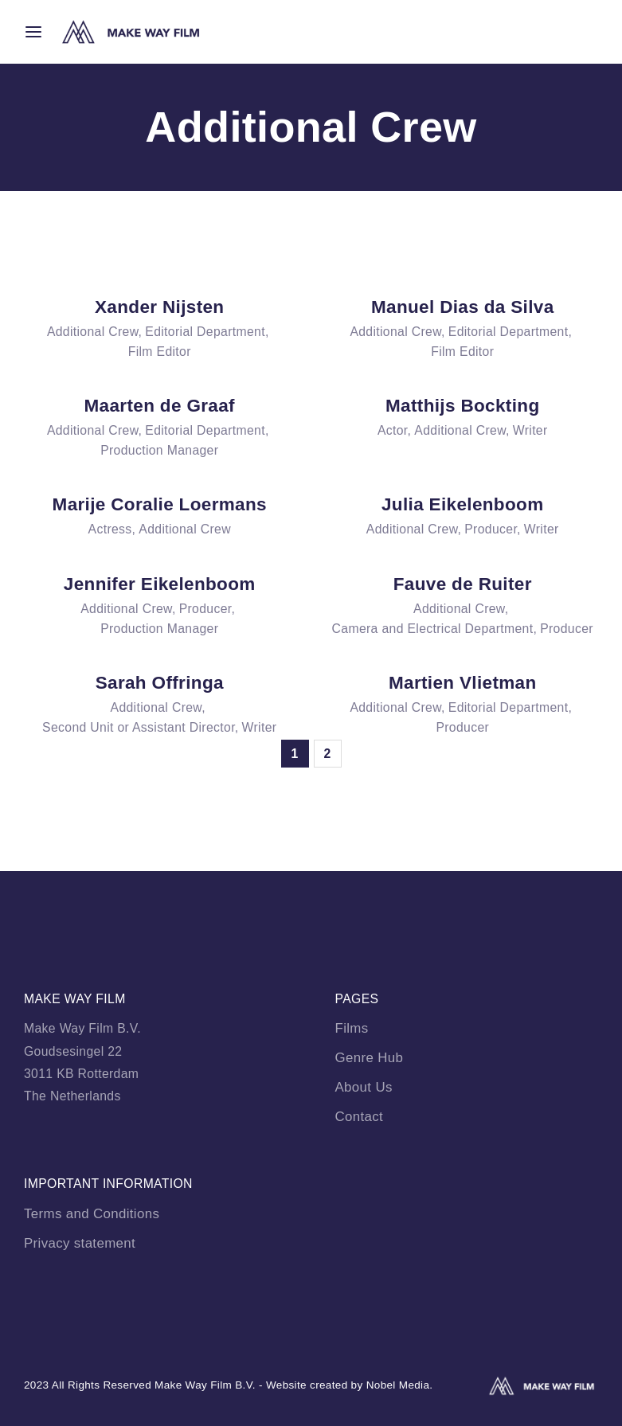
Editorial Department (205, 331)
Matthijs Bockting (462, 406)
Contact (359, 1116)
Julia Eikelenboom (462, 504)
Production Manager (159, 450)
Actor (393, 430)
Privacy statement (79, 1243)
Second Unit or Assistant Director (138, 727)
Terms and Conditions (91, 1213)
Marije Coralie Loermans (160, 504)
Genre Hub (369, 1057)
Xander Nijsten (159, 307)
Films (352, 1028)
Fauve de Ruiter (462, 584)
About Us (364, 1087)
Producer (490, 529)
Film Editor (159, 351)
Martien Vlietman (463, 683)
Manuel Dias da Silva (462, 307)
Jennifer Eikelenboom (160, 584)
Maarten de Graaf (159, 406)
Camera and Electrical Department (433, 628)
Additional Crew (93, 331)
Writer (530, 430)
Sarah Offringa (160, 683)
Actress (110, 529)
